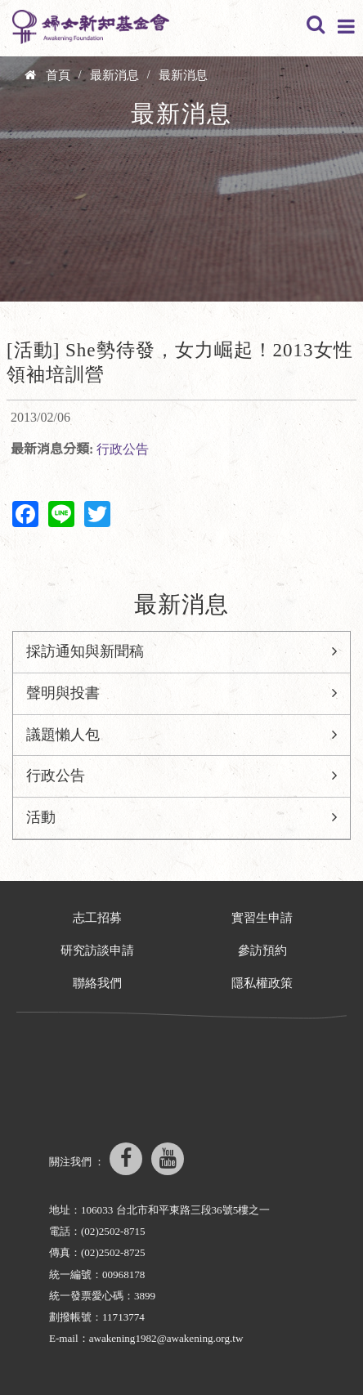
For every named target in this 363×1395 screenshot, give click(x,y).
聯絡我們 (97, 983)
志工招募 (97, 917)
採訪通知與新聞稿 (85, 651)
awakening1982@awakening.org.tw (166, 1338)
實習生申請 (262, 917)
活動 (41, 817)
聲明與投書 (63, 693)
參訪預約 (262, 950)
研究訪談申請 (97, 950)
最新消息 (114, 75)
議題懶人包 (63, 735)
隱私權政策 (262, 983)
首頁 (58, 75)
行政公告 (122, 449)
